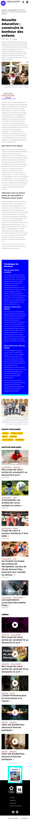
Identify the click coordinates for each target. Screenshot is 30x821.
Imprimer (15, 39)
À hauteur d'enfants (8, 93)
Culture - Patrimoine (8, 439)
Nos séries (13, 803)
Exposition (15, 528)
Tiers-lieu (12, 693)
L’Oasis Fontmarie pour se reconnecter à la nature (14, 698)
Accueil (4, 10)
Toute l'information (16, 806)
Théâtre (15, 497)
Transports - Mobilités (16, 433)
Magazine (13, 800)
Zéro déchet (5, 722)
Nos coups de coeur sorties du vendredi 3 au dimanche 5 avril (14, 472)
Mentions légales (13, 818)
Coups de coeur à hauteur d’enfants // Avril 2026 (15, 533)
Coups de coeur (16, 467)
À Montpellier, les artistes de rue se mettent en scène (11, 503)
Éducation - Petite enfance (8, 95)
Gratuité (5, 436)
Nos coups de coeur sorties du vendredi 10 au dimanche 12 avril (15, 640)
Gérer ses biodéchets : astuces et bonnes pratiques (13, 727)
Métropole (5, 433)
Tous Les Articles (13, 10)
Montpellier (8, 97)
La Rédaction (24, 818)
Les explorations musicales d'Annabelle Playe (14, 603)
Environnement (19, 439)
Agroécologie (5, 693)
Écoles (14, 558)
